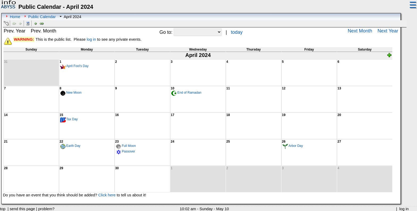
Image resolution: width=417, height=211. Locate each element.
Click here (107, 195)
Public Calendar (42, 17)
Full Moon (129, 146)
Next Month (360, 31)
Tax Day (72, 119)
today (237, 32)
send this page (22, 209)
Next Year (388, 31)
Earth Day (73, 146)
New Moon (73, 92)
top (2, 209)
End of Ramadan (189, 92)
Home (15, 17)
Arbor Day (296, 146)
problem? (46, 209)
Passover (128, 151)
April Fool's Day (77, 66)
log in (91, 39)
